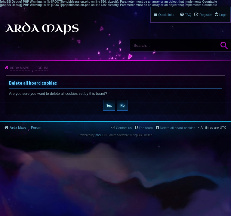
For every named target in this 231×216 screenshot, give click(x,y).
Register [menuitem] (205, 14)
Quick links (166, 14)
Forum (41, 68)
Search (224, 45)
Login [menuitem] (223, 14)
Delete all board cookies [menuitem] (177, 128)
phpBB (99, 135)
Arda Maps (19, 68)
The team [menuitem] (145, 128)
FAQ (188, 14)
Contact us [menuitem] (124, 128)
